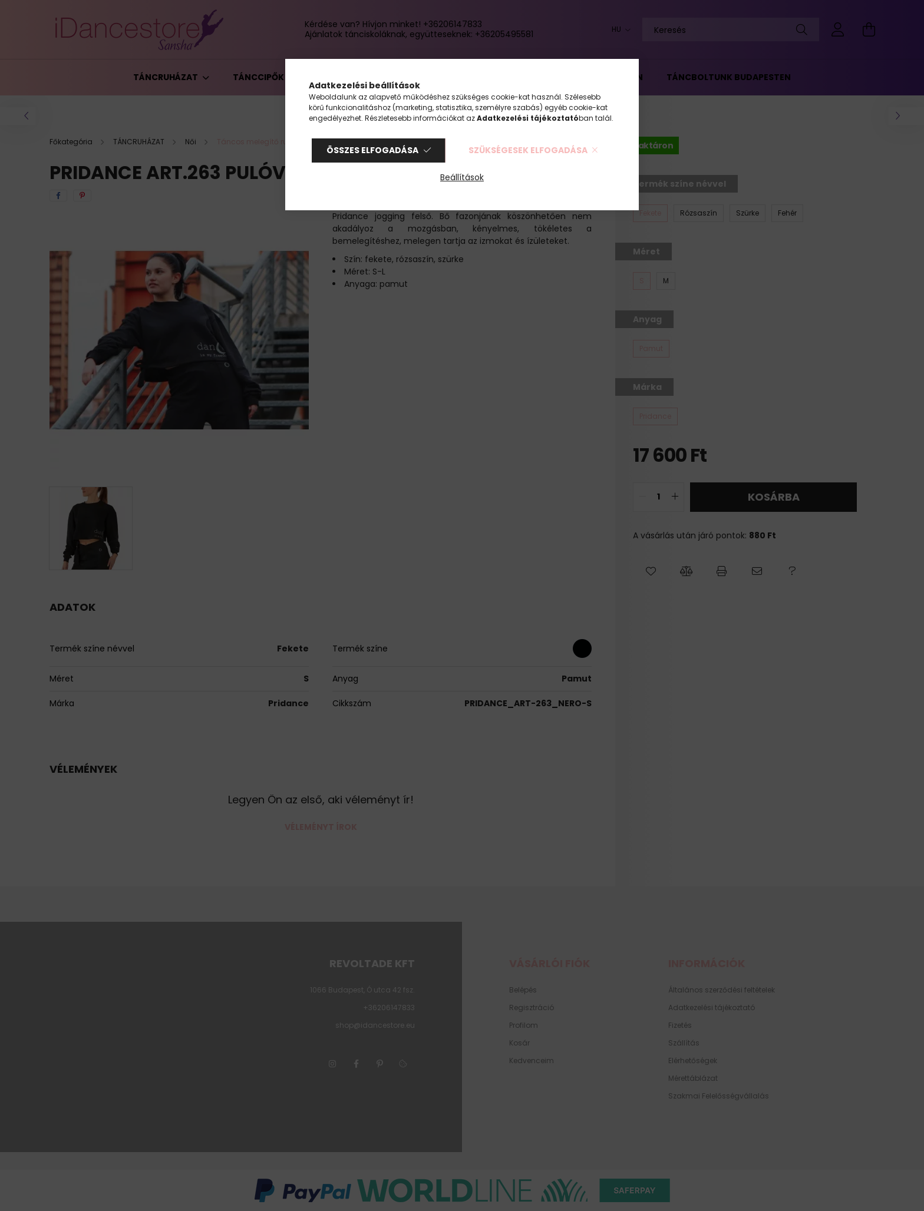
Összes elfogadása (372, 150)
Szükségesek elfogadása (528, 150)
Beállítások (462, 177)
